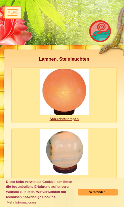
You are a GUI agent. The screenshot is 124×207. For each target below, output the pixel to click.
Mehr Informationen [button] (21, 202)
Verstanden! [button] (97, 192)
